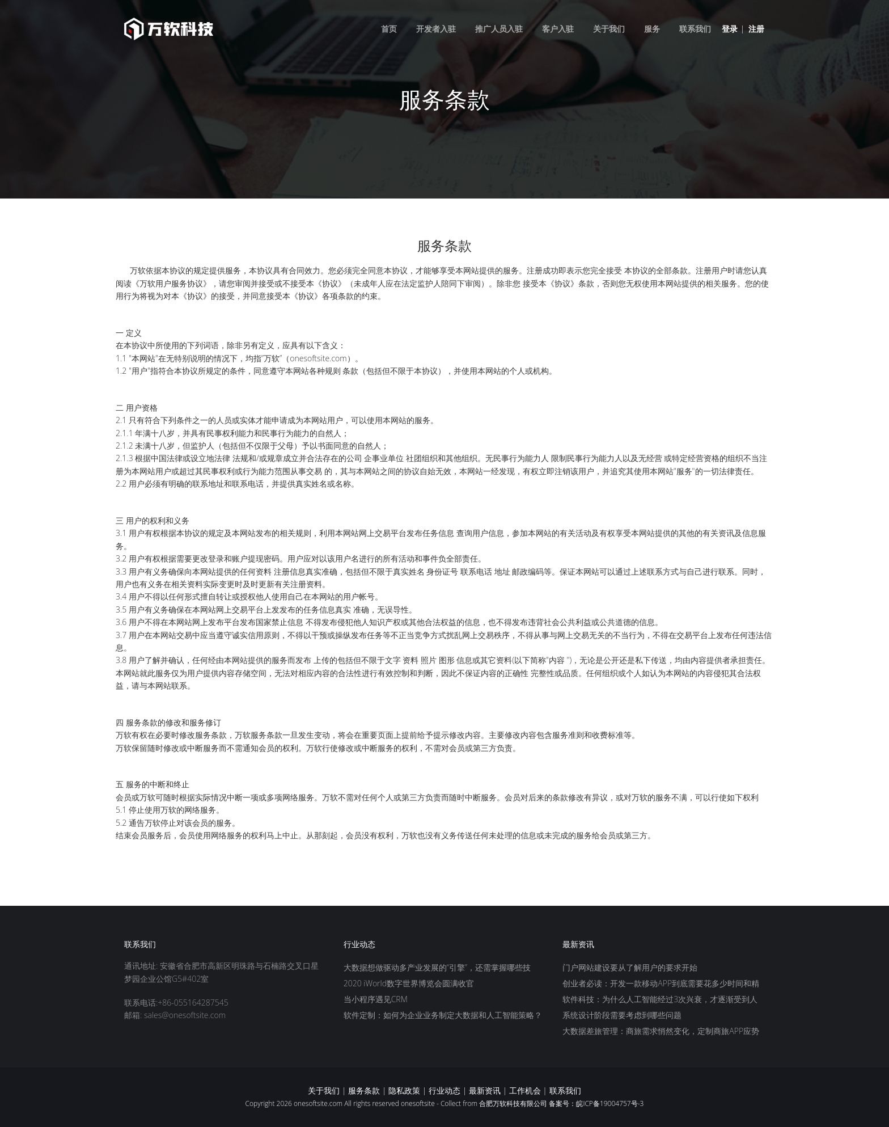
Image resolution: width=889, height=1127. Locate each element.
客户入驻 (558, 28)
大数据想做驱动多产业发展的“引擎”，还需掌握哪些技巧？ (437, 968)
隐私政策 (404, 1090)
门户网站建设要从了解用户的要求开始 (629, 967)
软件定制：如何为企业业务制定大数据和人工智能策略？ (443, 1015)
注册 (756, 28)
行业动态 (444, 1090)
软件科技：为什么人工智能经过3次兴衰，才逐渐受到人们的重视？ (659, 1000)
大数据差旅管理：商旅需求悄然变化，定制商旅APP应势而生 (660, 1031)
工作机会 (525, 1090)
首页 (389, 28)
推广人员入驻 (499, 28)
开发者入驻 (436, 28)
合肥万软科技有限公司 (513, 1103)
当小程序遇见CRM (376, 999)
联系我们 (695, 28)
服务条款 (364, 1090)
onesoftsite (418, 1103)
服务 (652, 28)
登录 (730, 28)
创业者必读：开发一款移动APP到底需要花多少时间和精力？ (660, 984)
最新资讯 (485, 1090)
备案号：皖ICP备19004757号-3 (596, 1103)
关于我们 (609, 28)
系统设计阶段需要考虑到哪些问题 (621, 1015)
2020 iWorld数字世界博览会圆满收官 (409, 983)
